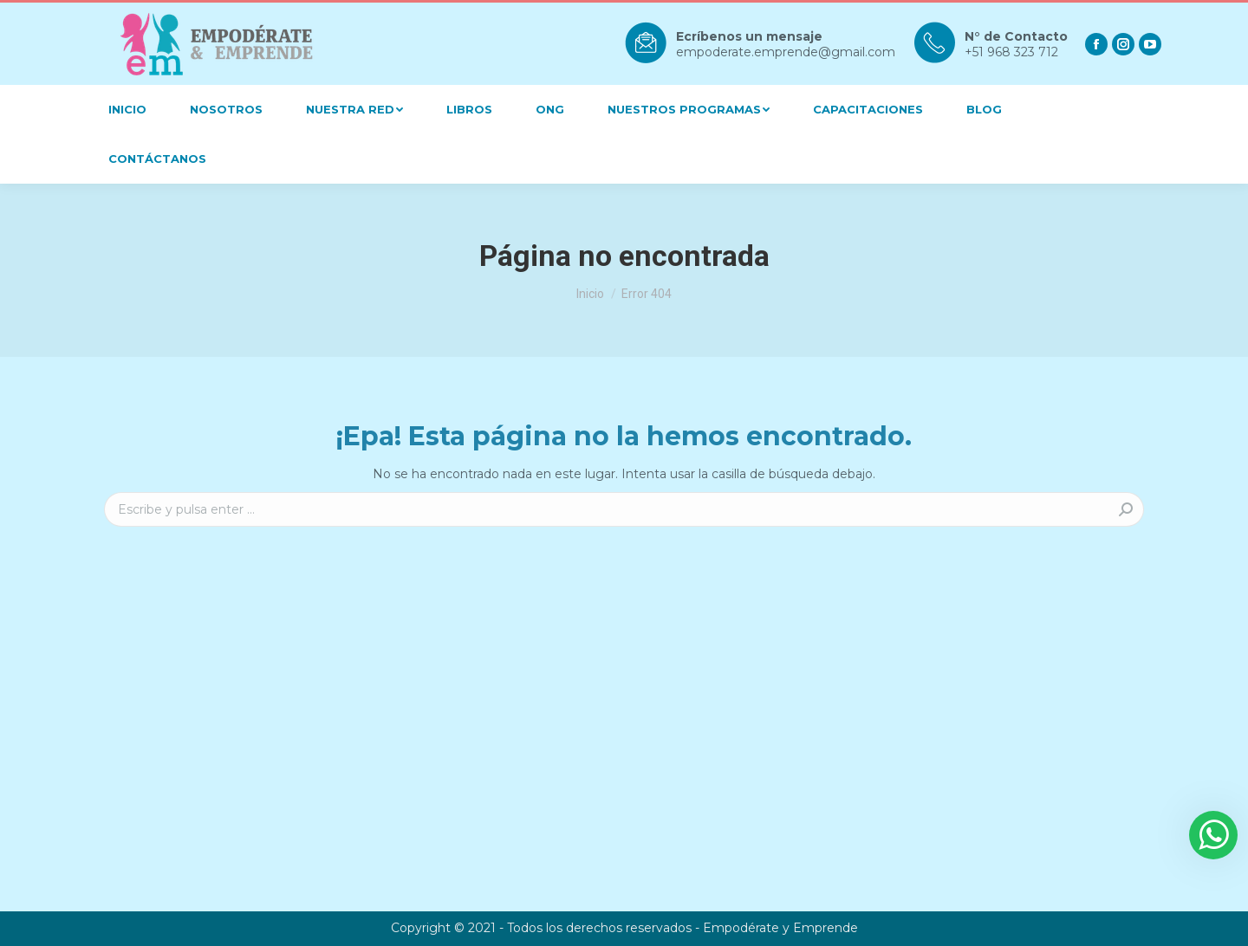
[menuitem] (127, 109)
